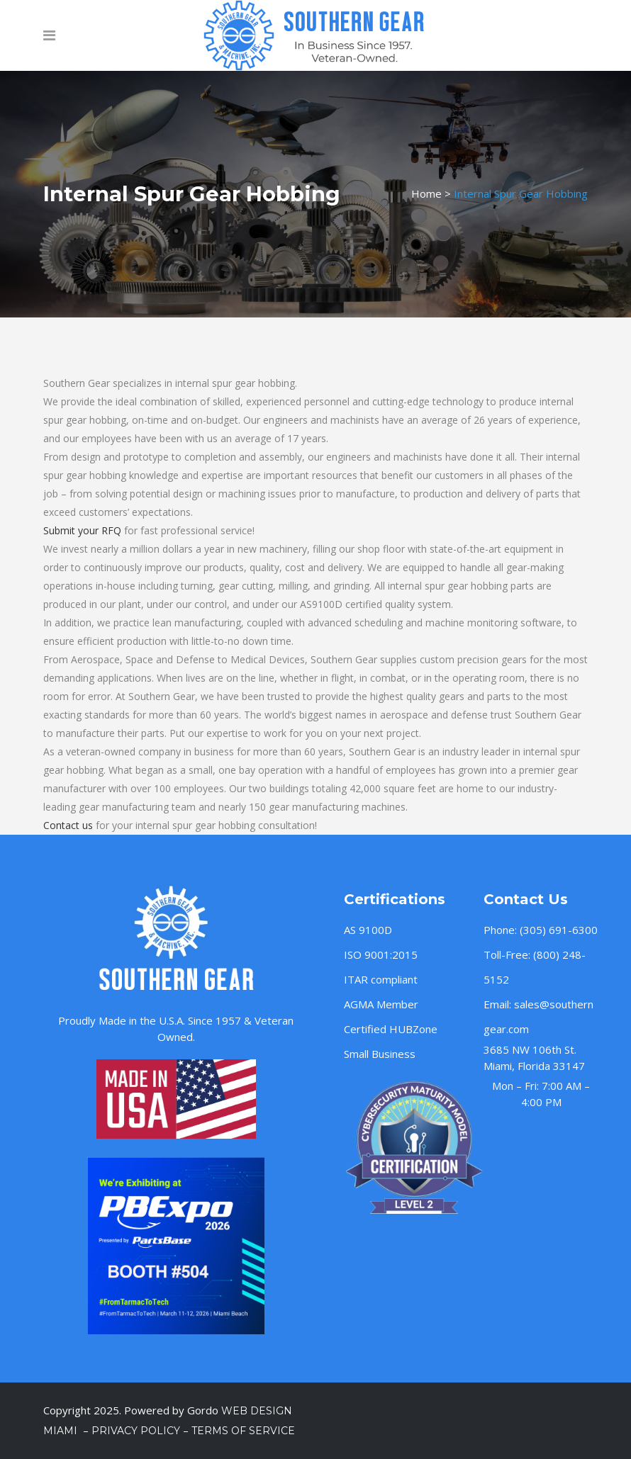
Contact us (68, 825)
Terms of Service (243, 1430)
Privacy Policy (135, 1430)
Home (426, 193)
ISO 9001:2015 (381, 954)
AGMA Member (381, 1004)
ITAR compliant (381, 979)
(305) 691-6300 (559, 930)
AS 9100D (368, 930)
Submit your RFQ (82, 530)
